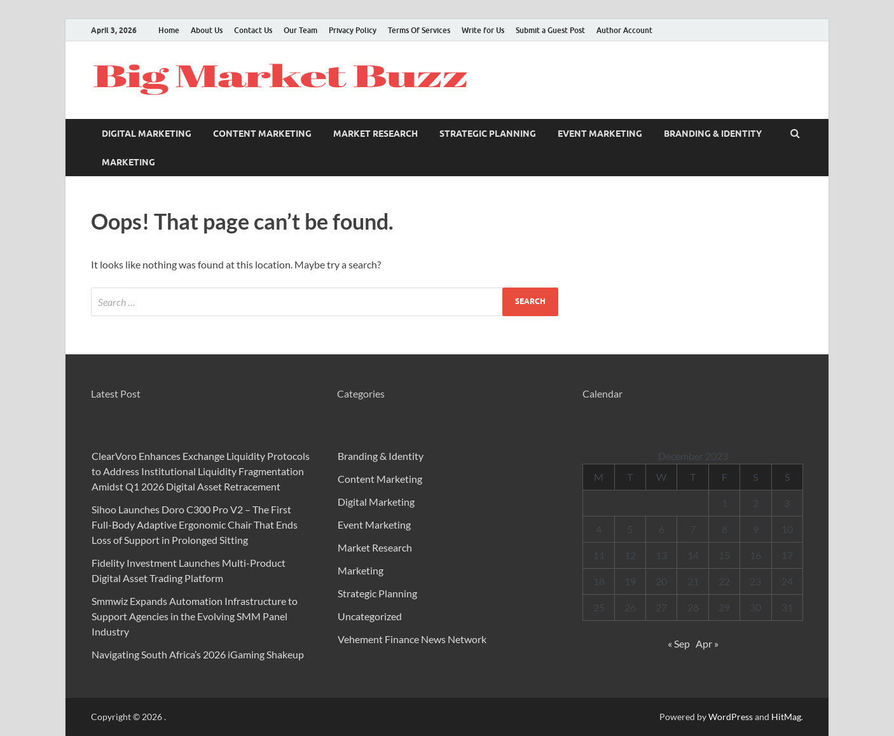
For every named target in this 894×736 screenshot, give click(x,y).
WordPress (730, 716)
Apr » (707, 643)
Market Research (375, 133)
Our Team (300, 30)
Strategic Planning (487, 133)
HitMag (786, 716)
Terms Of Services (419, 30)
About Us (207, 30)
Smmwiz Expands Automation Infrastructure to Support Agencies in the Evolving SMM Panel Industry (195, 616)
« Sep (679, 643)
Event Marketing (600, 133)
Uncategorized (370, 616)
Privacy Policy (352, 30)
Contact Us (253, 30)
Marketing (128, 162)
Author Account (624, 30)
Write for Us (483, 30)
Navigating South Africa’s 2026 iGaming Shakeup (198, 654)
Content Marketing (262, 133)
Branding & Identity (713, 133)
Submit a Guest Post (550, 30)
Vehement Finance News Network (412, 639)
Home (168, 30)
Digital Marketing (146, 133)
